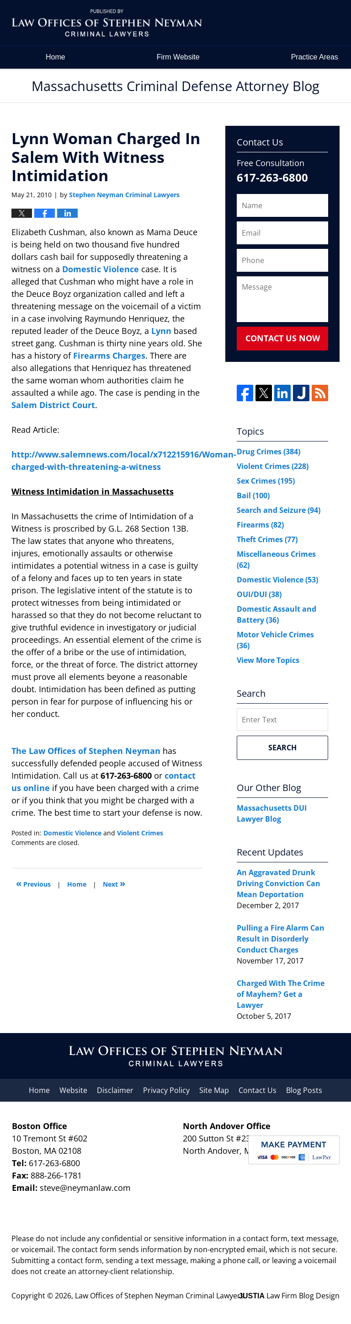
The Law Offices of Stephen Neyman (87, 750)
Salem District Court (53, 404)
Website (73, 1090)
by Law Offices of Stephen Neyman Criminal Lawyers (276, 23)
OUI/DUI (259, 594)
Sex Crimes (266, 481)
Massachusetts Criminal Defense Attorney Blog (106, 23)
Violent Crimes (140, 833)
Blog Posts (304, 1090)
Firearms (260, 525)
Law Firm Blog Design (289, 1296)
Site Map (214, 1090)
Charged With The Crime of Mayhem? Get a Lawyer (280, 994)
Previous (33, 883)
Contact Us (258, 1090)
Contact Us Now (282, 338)
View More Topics (268, 660)
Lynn (162, 330)
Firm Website (178, 57)
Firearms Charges (109, 355)
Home (55, 57)
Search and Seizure (278, 510)
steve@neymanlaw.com (85, 1187)
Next (114, 883)
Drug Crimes (268, 452)
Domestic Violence (101, 269)
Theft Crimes (267, 539)
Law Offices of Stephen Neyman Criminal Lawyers (159, 1296)
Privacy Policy (166, 1090)
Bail (253, 495)
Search (282, 748)
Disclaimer (115, 1090)
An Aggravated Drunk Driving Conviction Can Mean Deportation (278, 883)
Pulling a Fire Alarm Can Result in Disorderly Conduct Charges (280, 939)
